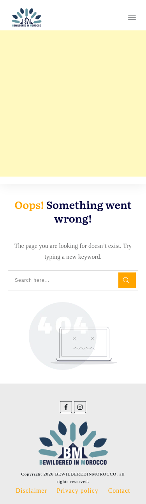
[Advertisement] (73, 103)
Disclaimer (31, 490)
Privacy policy (78, 490)
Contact (119, 490)
